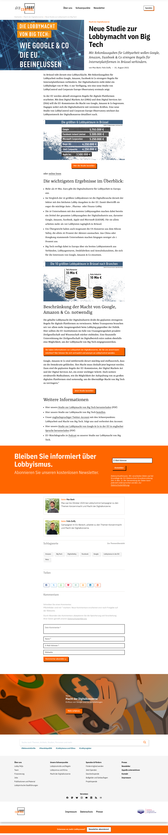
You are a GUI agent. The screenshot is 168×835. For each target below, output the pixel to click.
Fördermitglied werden (94, 768)
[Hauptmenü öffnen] (18, 8)
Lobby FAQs (18, 768)
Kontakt (125, 775)
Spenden (148, 8)
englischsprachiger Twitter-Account (71, 418)
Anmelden (119, 469)
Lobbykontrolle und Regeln (60, 768)
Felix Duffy (106, 68)
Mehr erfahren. (74, 713)
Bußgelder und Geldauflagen (97, 779)
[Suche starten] (145, 744)
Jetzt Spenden (91, 772)
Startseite (18, 17)
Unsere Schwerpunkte (59, 764)
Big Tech (59, 555)
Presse (124, 764)
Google (96, 555)
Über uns (67, 8)
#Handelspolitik (45, 750)
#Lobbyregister (85, 750)
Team (16, 772)
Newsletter (99, 8)
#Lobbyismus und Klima (65, 750)
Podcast (73, 437)
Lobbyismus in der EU (111, 555)
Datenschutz (86, 813)
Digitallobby (72, 555)
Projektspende (91, 783)
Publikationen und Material (24, 783)
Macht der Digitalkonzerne (33, 17)
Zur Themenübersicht (116, 545)
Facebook (85, 555)
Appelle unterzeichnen (131, 772)
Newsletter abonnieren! (99, 831)
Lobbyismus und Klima (58, 772)
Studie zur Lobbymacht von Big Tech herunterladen (84, 408)
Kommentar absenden (56, 660)
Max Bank (96, 68)
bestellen (100, 413)
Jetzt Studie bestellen (84, 392)
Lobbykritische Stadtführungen (26, 787)
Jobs (16, 779)
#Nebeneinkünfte (28, 750)
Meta (47, 561)
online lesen (55, 174)
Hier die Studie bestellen (84, 166)
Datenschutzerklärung (120, 486)
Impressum (126, 779)
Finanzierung (19, 775)
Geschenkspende (92, 775)
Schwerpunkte (83, 8)
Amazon (48, 555)
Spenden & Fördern (94, 764)
